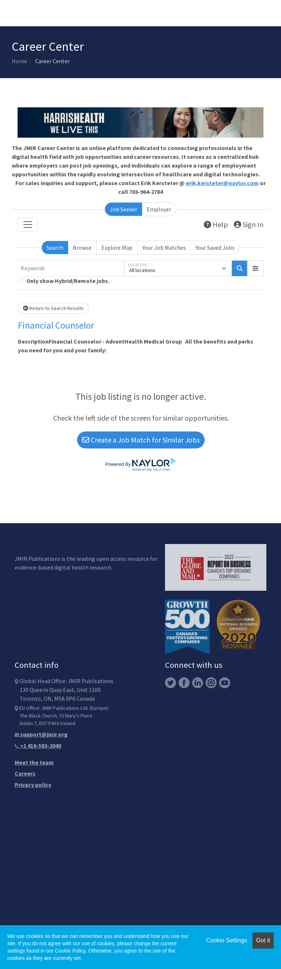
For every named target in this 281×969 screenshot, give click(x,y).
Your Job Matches (164, 247)
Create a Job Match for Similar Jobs (141, 439)
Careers (25, 773)
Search (54, 247)
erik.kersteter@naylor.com (222, 183)
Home (19, 61)
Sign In (248, 224)
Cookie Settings (226, 940)
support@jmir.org (41, 734)
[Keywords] (71, 268)
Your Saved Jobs (215, 247)
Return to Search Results (53, 308)
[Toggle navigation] (28, 224)
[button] (255, 268)
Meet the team (34, 762)
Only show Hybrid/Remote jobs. (67, 280)
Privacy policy (33, 784)
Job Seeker (123, 209)
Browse (82, 247)
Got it (263, 940)
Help (216, 224)
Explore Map (116, 247)
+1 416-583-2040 (38, 745)
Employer (159, 209)
